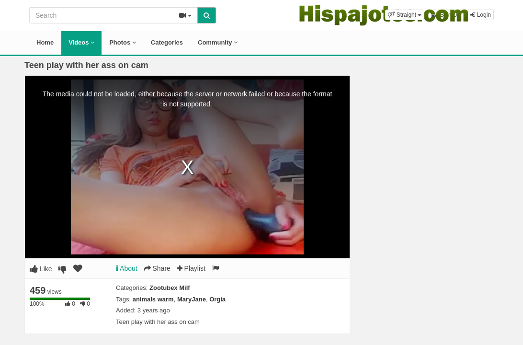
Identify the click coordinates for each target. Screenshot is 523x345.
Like (41, 269)
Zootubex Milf (169, 287)
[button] (404, 15)
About (126, 268)
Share (157, 268)
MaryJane (191, 299)
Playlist (191, 268)
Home (45, 42)
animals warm (153, 299)
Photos (122, 42)
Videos (81, 42)
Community (218, 42)
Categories (167, 42)
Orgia (217, 299)
